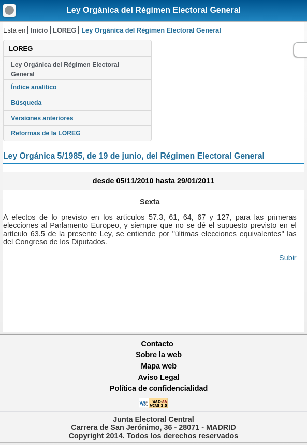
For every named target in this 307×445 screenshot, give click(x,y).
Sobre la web (159, 354)
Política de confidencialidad (159, 388)
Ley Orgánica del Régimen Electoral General (153, 10)
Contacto (157, 344)
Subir (288, 258)
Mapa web (159, 366)
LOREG (65, 30)
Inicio (39, 30)
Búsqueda (26, 102)
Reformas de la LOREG (46, 133)
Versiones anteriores (42, 118)
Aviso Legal (158, 377)
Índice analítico (33, 87)
